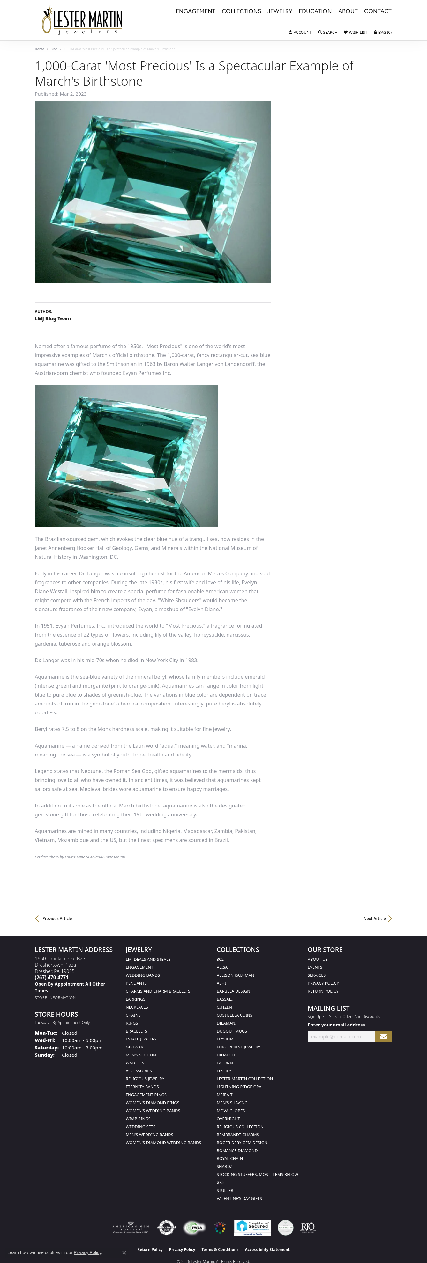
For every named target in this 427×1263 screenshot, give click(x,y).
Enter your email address (336, 1025)
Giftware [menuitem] (136, 1047)
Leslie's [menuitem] (224, 1071)
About (348, 11)
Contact (378, 11)
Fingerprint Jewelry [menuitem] (238, 1047)
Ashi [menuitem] (221, 983)
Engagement (195, 11)
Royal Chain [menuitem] (230, 1158)
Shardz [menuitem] (224, 1166)
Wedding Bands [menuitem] (143, 975)
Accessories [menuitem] (139, 1071)
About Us (318, 959)
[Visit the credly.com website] (286, 1228)
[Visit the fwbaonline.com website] (194, 1228)
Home (39, 49)
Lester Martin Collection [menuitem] (245, 1079)
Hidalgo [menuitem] (226, 1055)
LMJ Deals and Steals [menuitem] (148, 959)
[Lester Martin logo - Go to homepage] (82, 20)
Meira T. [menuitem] (225, 1095)
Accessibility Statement (267, 1249)
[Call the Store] (52, 977)
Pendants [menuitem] (136, 983)
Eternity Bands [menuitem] (142, 1087)
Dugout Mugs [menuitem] (232, 1031)
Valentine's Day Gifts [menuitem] (239, 1198)
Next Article (374, 918)
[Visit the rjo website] (308, 1228)
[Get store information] (55, 997)
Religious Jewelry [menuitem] (145, 1079)
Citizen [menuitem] (224, 1007)
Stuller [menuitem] (225, 1190)
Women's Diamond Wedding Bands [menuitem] (163, 1142)
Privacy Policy (323, 983)
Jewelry (279, 11)
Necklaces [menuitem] (137, 1007)
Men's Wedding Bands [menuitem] (149, 1134)
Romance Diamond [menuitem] (237, 1150)
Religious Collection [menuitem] (240, 1126)
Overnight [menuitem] (228, 1118)
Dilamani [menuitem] (226, 1023)
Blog (53, 49)
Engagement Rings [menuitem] (146, 1095)
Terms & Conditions (220, 1249)
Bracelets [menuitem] (136, 1031)
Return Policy (323, 991)
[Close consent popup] (124, 1253)
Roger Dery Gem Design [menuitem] (242, 1142)
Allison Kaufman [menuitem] (235, 975)
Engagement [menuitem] (139, 967)
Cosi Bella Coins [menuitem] (234, 1015)
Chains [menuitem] (133, 1015)
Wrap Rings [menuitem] (138, 1118)
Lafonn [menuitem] (225, 1063)
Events (315, 967)
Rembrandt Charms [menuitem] (238, 1134)
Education (315, 11)
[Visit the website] (220, 1228)
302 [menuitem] (220, 959)
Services (317, 975)
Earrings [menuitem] (136, 999)
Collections (241, 11)
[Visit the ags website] (130, 1228)
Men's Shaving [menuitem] (232, 1103)
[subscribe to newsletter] (383, 1036)
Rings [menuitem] (132, 1023)
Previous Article (57, 918)
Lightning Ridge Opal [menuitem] (240, 1087)
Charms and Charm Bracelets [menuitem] (158, 991)
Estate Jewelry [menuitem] (141, 1039)
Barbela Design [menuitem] (233, 991)
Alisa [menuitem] (222, 967)
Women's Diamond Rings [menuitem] (152, 1103)
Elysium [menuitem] (225, 1039)
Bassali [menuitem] (225, 999)
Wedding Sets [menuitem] (140, 1126)
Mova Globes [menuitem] (231, 1110)
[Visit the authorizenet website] (166, 1228)
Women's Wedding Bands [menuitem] (153, 1110)
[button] (300, 32)
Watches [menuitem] (135, 1063)
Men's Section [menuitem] (141, 1055)
